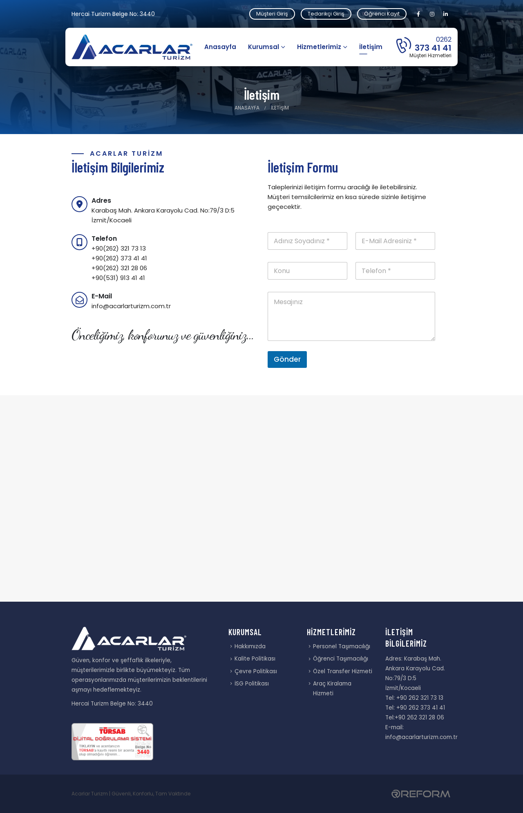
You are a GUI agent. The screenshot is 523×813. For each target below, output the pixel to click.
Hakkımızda (250, 646)
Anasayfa (220, 47)
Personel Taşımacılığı (341, 646)
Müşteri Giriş (272, 13)
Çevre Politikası (256, 671)
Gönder (287, 359)
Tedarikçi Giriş (326, 13)
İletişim (370, 47)
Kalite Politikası (255, 659)
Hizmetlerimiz (319, 47)
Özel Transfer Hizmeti (342, 671)
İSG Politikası (252, 684)
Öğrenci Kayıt (382, 13)
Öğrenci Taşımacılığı (340, 659)
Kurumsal (263, 47)
